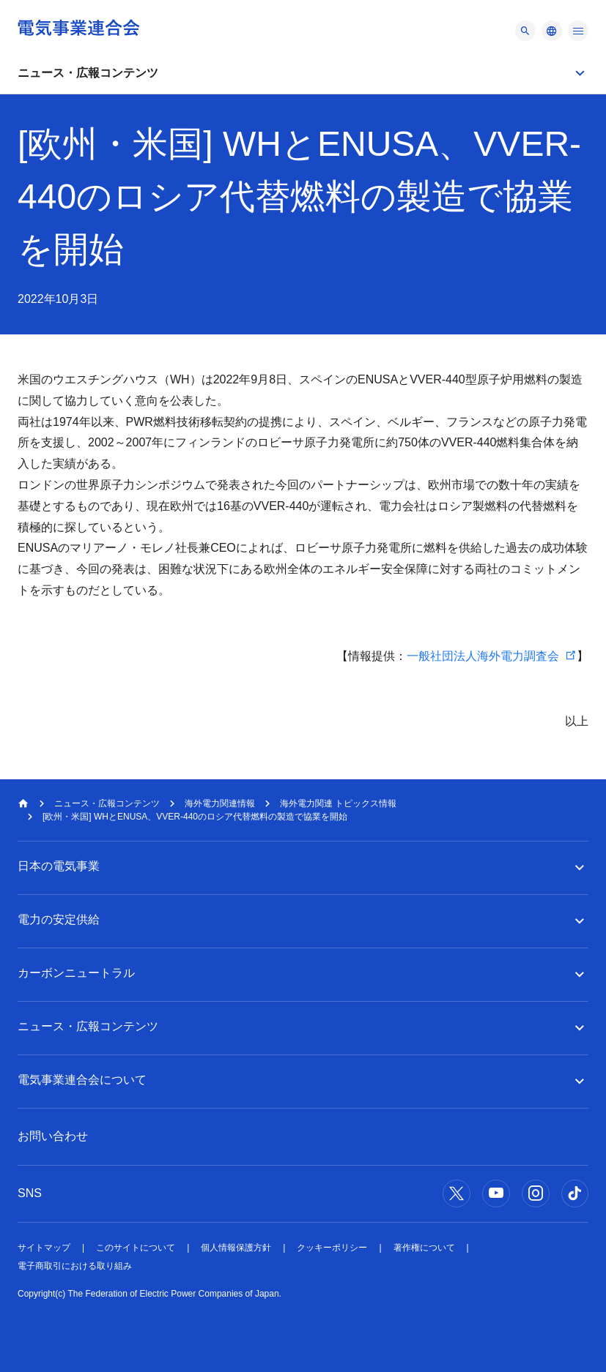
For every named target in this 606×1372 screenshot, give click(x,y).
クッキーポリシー (332, 1247)
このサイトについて (135, 1247)
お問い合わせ (53, 1136)
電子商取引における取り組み (75, 1266)
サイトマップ (44, 1247)
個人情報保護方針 (236, 1247)
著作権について (424, 1247)
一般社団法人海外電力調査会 (483, 656)
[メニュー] (525, 30)
